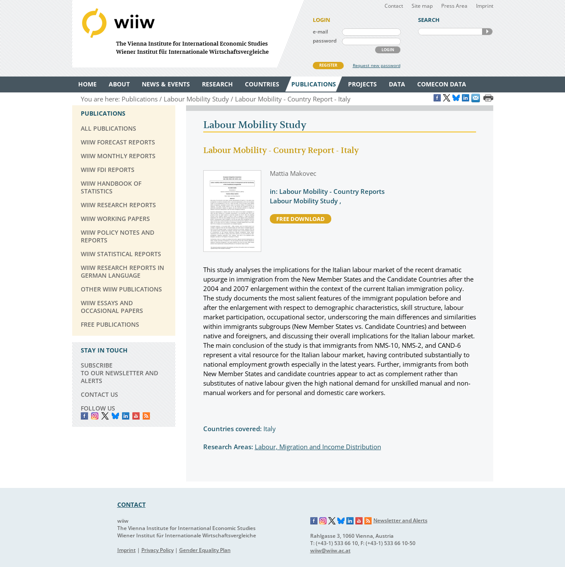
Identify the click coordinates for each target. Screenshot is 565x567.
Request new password (376, 65)
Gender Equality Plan (205, 550)
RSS (146, 416)
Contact (394, 5)
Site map (422, 5)
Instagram (323, 521)
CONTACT (131, 504)
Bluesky (115, 416)
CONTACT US (99, 394)
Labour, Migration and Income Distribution (318, 446)
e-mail (320, 31)
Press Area (454, 5)
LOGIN (388, 49)
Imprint (484, 5)
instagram (94, 416)
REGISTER (328, 65)
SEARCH (487, 31)
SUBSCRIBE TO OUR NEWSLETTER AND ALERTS (119, 373)
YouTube (136, 416)
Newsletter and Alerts (400, 520)
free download (300, 219)
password (324, 40)
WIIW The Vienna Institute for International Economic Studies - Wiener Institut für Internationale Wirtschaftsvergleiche (188, 33)
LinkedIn (125, 416)
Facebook (84, 416)
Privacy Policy (157, 550)
